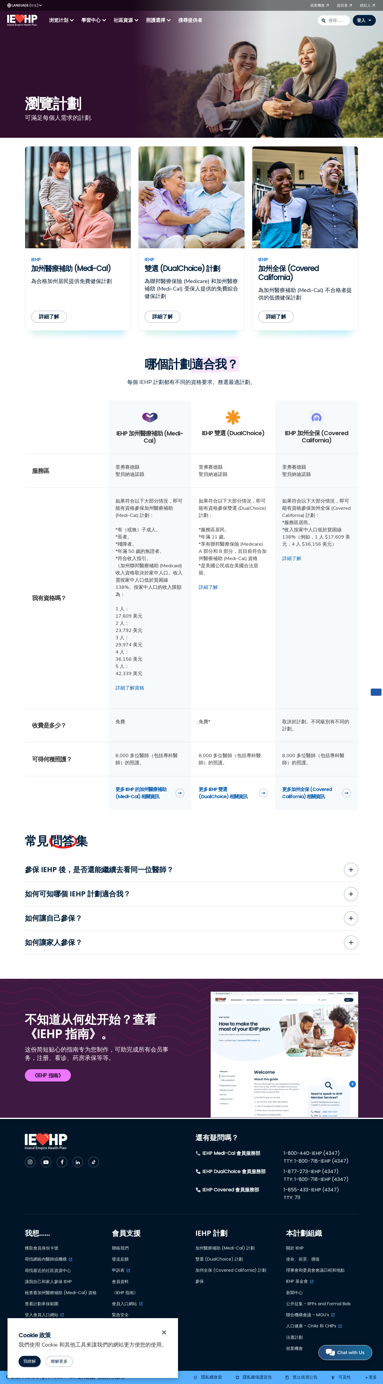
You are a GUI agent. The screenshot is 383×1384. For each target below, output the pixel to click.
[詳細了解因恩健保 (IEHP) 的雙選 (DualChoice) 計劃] (163, 317)
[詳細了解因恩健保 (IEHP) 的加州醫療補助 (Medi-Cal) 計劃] (50, 317)
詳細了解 (208, 587)
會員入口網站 (124, 1304)
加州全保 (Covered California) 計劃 (230, 1270)
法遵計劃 (294, 1337)
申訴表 (118, 1270)
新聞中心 (294, 1293)
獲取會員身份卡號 (41, 1248)
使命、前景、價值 (303, 1259)
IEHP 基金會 (297, 1281)
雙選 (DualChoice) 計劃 (219, 1259)
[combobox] (333, 20)
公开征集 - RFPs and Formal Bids (318, 1304)
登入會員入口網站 (41, 1315)
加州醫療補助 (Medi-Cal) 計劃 (225, 1248)
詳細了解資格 (129, 688)
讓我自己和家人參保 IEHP (48, 1282)
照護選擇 (159, 20)
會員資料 (120, 1282)
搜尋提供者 (190, 20)
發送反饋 (120, 1259)
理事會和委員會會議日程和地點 (315, 1270)
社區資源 (127, 20)
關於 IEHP (295, 1248)
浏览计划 (62, 20)
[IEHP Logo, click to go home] (23, 20)
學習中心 (94, 20)
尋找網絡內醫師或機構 (46, 1259)
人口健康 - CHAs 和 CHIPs (311, 1326)
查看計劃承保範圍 (41, 1304)
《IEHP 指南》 (125, 1293)
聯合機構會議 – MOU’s (307, 1315)
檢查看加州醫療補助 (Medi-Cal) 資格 (61, 1293)
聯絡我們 (120, 1248)
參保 (199, 1281)
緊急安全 (120, 1315)
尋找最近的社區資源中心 (48, 1270)
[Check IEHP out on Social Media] (30, 1162)
